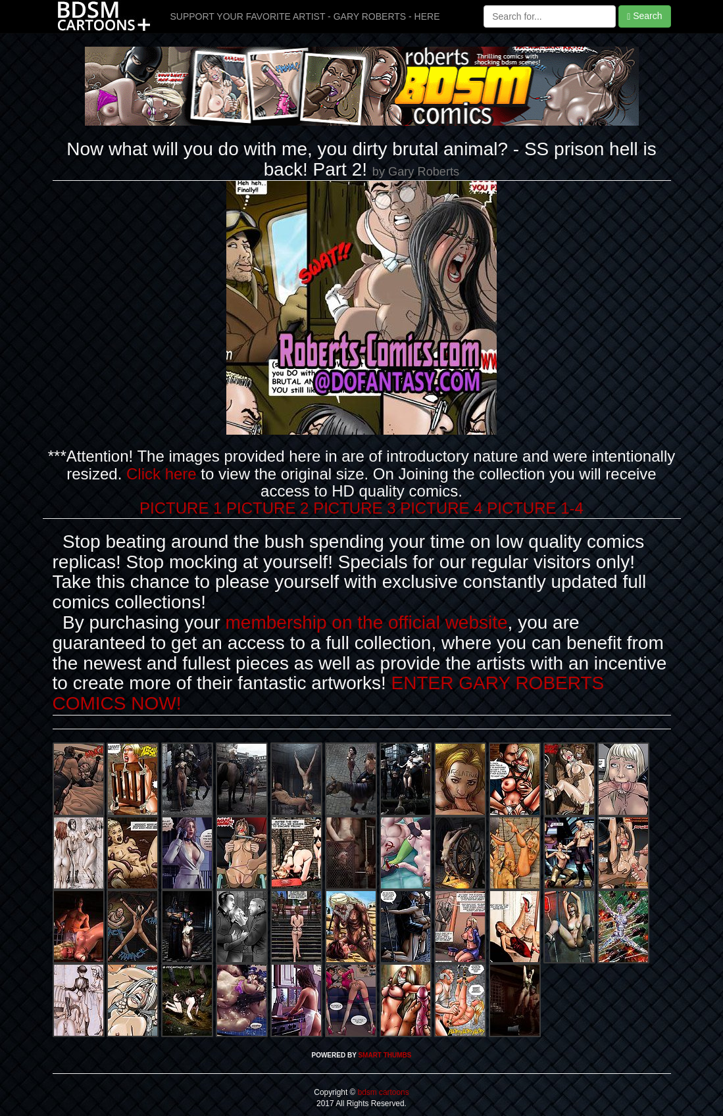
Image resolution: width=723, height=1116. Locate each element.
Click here (161, 474)
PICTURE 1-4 (535, 508)
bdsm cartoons (382, 1092)
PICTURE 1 (180, 508)
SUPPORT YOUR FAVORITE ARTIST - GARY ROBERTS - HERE (305, 16)
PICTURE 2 (267, 508)
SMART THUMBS (384, 1055)
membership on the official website (367, 622)
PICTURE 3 (354, 508)
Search (644, 16)
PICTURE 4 (441, 508)
